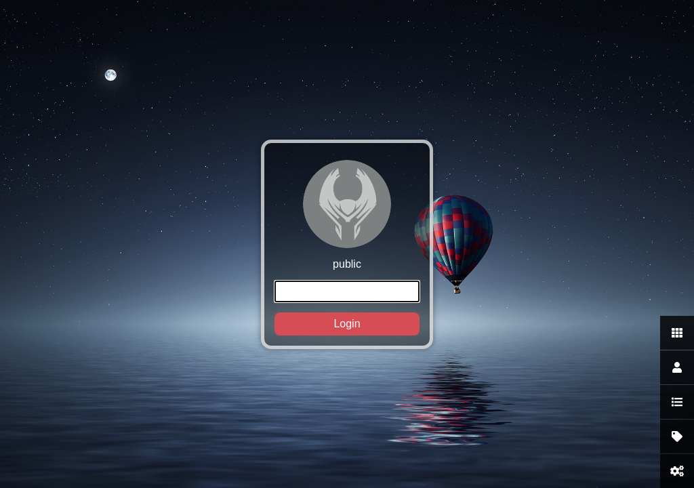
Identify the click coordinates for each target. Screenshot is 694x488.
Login (346, 323)
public (347, 248)
